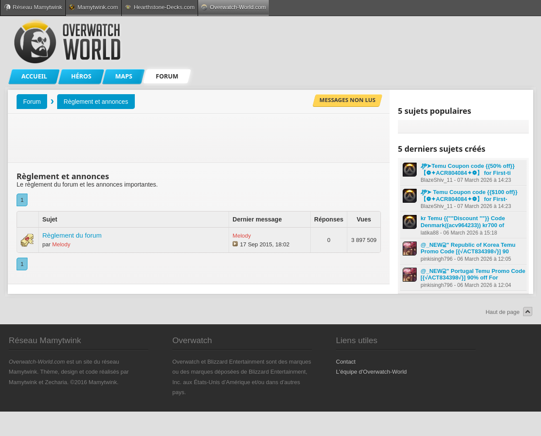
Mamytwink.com (93, 7)
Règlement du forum (72, 235)
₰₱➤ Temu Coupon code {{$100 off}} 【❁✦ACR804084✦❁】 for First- (469, 195)
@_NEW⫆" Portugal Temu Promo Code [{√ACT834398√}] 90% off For (473, 274)
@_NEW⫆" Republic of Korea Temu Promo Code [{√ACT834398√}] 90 (468, 248)
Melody (61, 244)
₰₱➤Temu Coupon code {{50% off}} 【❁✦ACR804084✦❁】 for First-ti (467, 169)
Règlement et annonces (96, 101)
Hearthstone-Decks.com (160, 7)
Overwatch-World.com (233, 7)
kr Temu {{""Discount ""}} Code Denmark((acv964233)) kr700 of (463, 221)
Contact (346, 361)
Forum (32, 101)
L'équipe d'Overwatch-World (371, 371)
